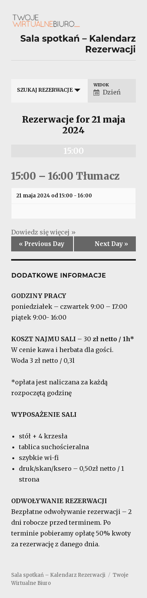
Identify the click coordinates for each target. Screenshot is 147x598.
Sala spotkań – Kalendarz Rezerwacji (58, 575)
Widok (101, 85)
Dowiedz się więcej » (43, 232)
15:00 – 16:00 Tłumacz (65, 176)
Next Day (111, 244)
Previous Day (41, 244)
